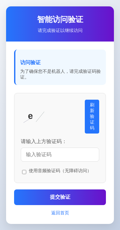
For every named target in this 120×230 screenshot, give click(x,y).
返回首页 (60, 212)
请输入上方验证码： (44, 141)
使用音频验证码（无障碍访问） (60, 170)
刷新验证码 (92, 116)
